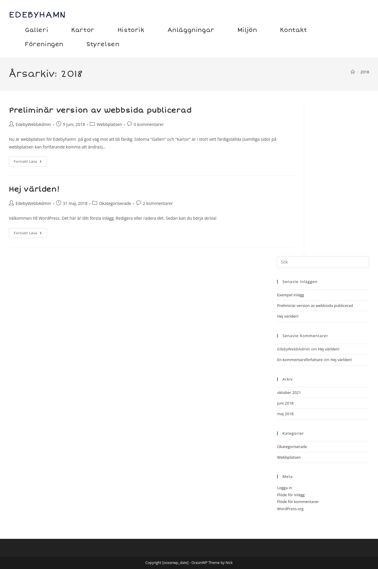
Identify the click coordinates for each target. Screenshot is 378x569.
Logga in (284, 487)
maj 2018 (285, 413)
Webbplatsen (109, 124)
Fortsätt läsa (30, 163)
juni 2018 (285, 403)
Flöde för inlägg (290, 494)
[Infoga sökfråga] (323, 262)
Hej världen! (34, 189)
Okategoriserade (115, 203)
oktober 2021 (289, 392)
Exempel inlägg (290, 295)
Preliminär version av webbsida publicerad (100, 110)
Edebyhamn (37, 15)
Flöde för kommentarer (298, 501)
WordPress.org (290, 508)
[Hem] (353, 72)
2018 (364, 72)
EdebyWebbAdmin (33, 124)
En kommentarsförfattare (299, 359)
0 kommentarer (149, 124)
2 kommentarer (158, 203)
